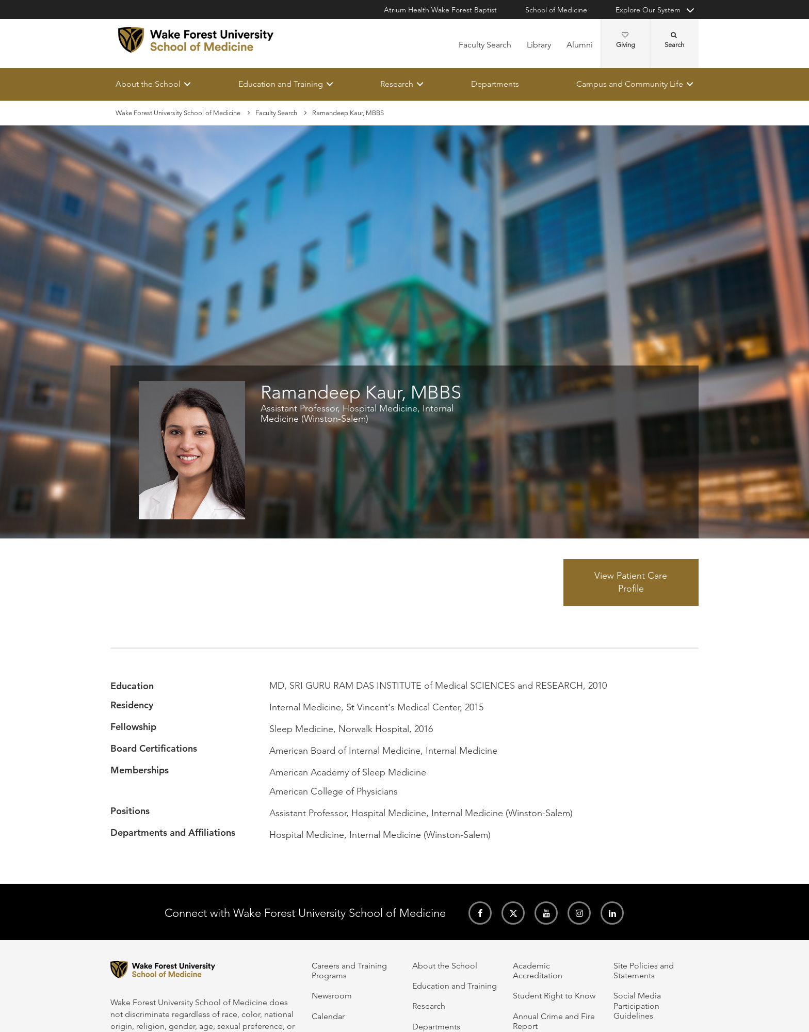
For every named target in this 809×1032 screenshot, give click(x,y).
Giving (625, 40)
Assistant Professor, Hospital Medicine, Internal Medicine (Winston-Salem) (357, 414)
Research (396, 84)
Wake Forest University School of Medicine (178, 113)
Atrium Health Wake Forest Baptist (440, 9)
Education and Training (280, 84)
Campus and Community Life (629, 84)
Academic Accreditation (537, 970)
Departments (495, 84)
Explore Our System (648, 9)
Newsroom (332, 996)
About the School (148, 84)
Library (539, 45)
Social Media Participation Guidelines (637, 1006)
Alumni (580, 45)
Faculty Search (485, 45)
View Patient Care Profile (630, 582)
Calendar (328, 1016)
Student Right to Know (554, 996)
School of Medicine (556, 9)
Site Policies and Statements (643, 970)
